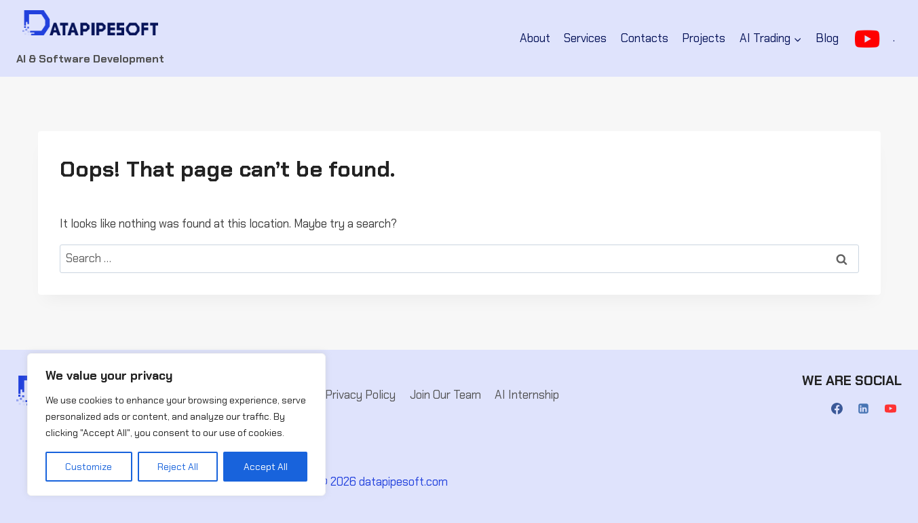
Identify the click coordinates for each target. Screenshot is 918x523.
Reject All (177, 467)
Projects (703, 38)
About (535, 38)
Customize (88, 467)
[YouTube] (890, 408)
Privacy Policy (360, 394)
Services (585, 38)
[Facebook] (837, 408)
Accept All (266, 467)
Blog (827, 38)
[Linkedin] (863, 408)
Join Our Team (445, 394)
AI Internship (527, 394)
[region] (176, 424)
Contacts (644, 38)
